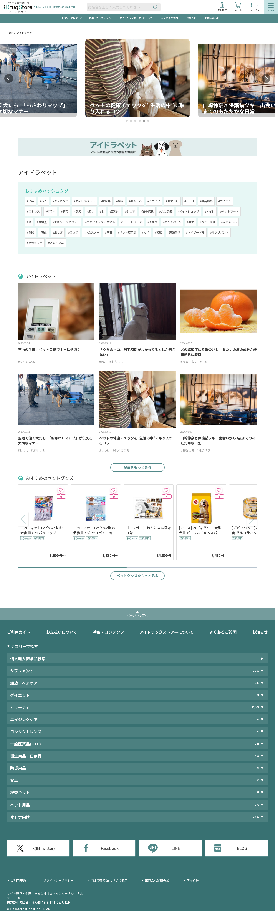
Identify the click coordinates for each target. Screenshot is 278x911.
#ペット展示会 (127, 232)
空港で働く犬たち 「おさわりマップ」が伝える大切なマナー (55, 441)
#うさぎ (73, 232)
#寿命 (190, 222)
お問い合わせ (212, 18)
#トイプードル (195, 232)
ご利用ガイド (18, 632)
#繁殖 (158, 232)
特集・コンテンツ (108, 632)
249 (257, 682)
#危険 (30, 232)
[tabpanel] (137, 78)
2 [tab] (131, 121)
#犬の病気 (165, 211)
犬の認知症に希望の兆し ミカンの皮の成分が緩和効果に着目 (218, 352)
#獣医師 (106, 201)
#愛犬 (77, 211)
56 (257, 780)
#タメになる (60, 201)
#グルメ (152, 222)
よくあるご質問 (169, 18)
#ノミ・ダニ (56, 243)
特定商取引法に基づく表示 (109, 880)
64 (257, 731)
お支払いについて (61, 632)
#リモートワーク (131, 222)
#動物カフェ (35, 243)
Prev (8, 78)
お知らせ (191, 18)
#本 (101, 211)
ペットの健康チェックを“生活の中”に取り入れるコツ (136, 441)
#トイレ (210, 211)
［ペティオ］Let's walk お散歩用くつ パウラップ (41, 530)
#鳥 (29, 222)
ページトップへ (137, 615)
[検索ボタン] (156, 7)
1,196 (256, 670)
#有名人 (50, 211)
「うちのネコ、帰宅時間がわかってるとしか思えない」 (137, 352)
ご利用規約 (18, 880)
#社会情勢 (206, 201)
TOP (10, 33)
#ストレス (33, 211)
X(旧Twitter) (43, 848)
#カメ (145, 232)
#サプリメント (219, 232)
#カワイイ (153, 201)
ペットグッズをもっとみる (137, 575)
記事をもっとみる (137, 467)
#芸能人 (114, 211)
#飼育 (64, 211)
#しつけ (189, 201)
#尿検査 (42, 222)
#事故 (43, 232)
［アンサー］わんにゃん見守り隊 (148, 530)
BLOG (242, 848)
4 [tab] (140, 121)
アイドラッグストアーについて (135, 18)
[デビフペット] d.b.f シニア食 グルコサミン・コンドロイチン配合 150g (253, 530)
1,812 (256, 816)
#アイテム (224, 201)
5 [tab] (144, 121)
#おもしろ (135, 201)
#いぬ (30, 201)
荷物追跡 (193, 880)
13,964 (255, 707)
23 (257, 768)
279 (257, 804)
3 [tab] (135, 121)
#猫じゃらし (229, 222)
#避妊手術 (174, 232)
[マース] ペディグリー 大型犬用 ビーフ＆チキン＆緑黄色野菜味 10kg (200, 530)
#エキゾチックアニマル (100, 222)
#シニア (130, 211)
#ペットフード (229, 211)
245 (257, 743)
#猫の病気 (147, 211)
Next (266, 78)
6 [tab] (148, 121)
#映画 (108, 232)
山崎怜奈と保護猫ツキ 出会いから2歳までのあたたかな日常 (217, 441)
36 (257, 719)
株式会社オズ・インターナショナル (58, 893)
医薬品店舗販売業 (157, 880)
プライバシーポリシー (58, 880)
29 (257, 792)
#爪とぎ (58, 232)
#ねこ (43, 201)
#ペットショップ (188, 211)
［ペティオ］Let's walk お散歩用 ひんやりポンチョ (94, 530)
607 (257, 755)
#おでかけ (172, 201)
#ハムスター (91, 232)
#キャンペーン (172, 222)
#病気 (119, 201)
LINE (176, 848)
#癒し (90, 211)
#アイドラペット (84, 201)
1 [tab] (126, 121)
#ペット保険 (207, 222)
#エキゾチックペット (66, 222)
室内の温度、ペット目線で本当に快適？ (49, 349)
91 (257, 695)
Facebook (110, 848)
